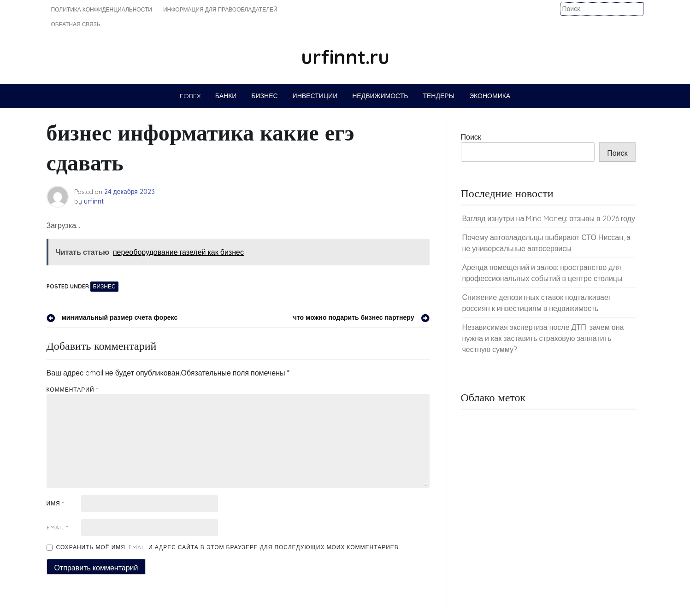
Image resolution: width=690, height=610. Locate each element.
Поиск (471, 136)
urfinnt (94, 201)
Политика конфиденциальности (101, 9)
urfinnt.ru (345, 57)
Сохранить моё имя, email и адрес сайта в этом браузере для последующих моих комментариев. (228, 547)
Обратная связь (75, 24)
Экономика (489, 96)
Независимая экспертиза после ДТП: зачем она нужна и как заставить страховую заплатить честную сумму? (543, 338)
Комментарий (72, 389)
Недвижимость (380, 96)
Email (57, 527)
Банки (226, 96)
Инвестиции (315, 96)
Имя (55, 503)
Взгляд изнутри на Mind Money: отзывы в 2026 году (548, 218)
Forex (190, 96)
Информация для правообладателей (220, 9)
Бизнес (264, 96)
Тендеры (438, 96)
